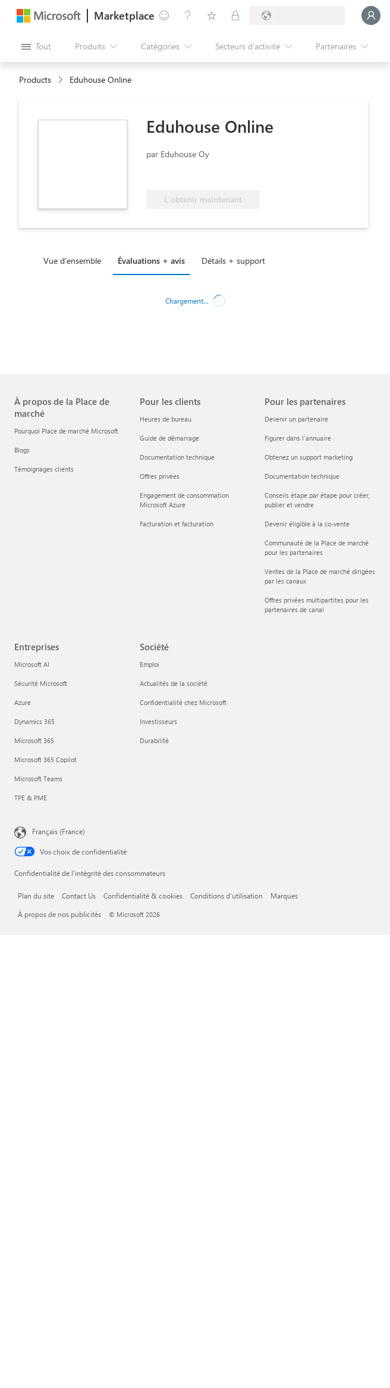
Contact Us (79, 895)
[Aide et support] (187, 15)
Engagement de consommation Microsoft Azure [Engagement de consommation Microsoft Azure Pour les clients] (184, 500)
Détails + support (233, 260)
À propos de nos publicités (59, 914)
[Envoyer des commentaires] (164, 15)
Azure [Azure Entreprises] (22, 702)
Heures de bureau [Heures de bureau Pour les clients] (165, 418)
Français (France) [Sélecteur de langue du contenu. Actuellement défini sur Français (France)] (58, 831)
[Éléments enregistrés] (211, 15)
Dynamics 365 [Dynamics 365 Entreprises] (34, 721)
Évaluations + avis (151, 260)
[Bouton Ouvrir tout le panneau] (36, 46)
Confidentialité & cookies (143, 895)
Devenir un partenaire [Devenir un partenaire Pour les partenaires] (296, 418)
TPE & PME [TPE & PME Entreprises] (30, 797)
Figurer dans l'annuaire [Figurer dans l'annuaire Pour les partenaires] (298, 437)
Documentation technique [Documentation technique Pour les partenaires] (302, 476)
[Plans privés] (235, 15)
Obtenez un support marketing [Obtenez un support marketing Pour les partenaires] (309, 457)
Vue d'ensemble (72, 260)
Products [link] (35, 79)
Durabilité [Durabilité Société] (154, 740)
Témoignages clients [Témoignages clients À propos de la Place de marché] (44, 468)
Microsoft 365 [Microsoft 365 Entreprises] (34, 740)
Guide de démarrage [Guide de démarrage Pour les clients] (169, 437)
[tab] (75, 260)
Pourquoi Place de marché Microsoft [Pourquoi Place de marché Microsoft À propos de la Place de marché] (66, 430)
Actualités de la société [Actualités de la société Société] (173, 683)
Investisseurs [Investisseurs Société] (158, 721)
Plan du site (36, 895)
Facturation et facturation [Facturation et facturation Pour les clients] (176, 523)
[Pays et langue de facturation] (297, 15)
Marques (284, 895)
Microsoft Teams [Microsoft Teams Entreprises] (38, 778)
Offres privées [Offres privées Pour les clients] (160, 476)
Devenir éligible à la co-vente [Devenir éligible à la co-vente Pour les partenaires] (307, 523)
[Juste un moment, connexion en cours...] (371, 15)
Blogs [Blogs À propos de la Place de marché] (22, 449)
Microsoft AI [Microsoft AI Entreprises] (31, 664)
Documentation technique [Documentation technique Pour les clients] (177, 457)
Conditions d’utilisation (226, 895)
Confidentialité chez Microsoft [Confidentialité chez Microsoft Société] (183, 702)
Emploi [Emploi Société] (149, 664)
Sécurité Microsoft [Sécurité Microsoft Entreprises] (40, 683)
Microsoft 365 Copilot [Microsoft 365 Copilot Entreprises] (45, 759)
